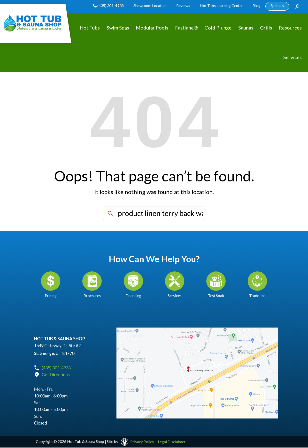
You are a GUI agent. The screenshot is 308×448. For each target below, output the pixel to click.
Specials (277, 5)
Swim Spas (118, 27)
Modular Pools (152, 27)
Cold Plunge (218, 27)
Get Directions (56, 374)
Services (292, 57)
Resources (290, 27)
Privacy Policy (142, 442)
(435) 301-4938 (108, 5)
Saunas (245, 27)
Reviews (183, 5)
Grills (266, 27)
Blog (257, 5)
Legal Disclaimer (171, 442)
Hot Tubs (90, 27)
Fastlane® (186, 27)
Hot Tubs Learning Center (221, 5)
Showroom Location (150, 5)
